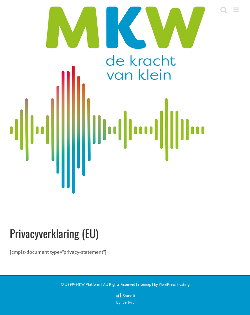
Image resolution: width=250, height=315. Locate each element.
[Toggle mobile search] (223, 10)
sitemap (144, 284)
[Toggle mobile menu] (236, 10)
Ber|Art (128, 302)
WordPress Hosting (174, 284)
